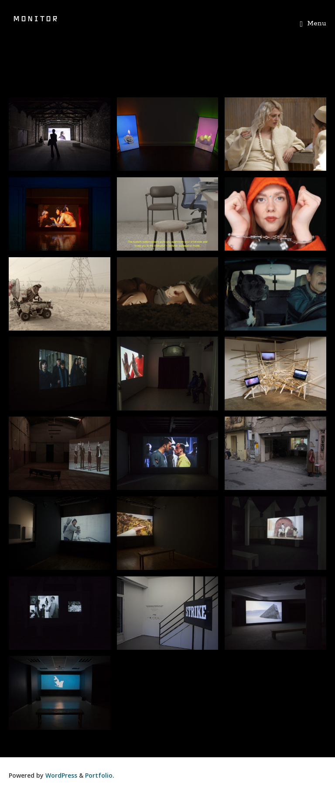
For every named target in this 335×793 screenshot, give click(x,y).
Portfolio (99, 775)
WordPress (61, 775)
